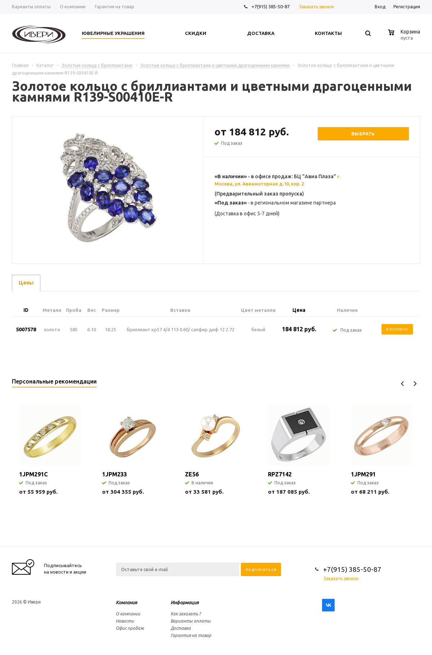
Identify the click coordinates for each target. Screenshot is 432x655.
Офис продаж (130, 628)
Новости (125, 621)
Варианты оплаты (191, 621)
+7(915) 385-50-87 (271, 6)
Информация (185, 602)
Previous (402, 383)
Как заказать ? (186, 613)
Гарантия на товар (191, 635)
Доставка (181, 628)
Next (415, 383)
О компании (128, 613)
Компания (126, 602)
